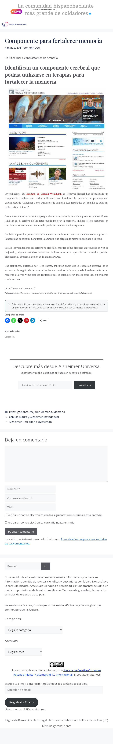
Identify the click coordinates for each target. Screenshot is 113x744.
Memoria (59, 412)
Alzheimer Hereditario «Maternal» (30, 422)
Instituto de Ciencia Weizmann (44, 193)
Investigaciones (18, 412)
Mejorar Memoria (41, 412)
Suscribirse (84, 385)
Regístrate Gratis (21, 702)
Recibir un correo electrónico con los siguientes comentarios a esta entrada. (54, 515)
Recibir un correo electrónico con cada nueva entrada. (41, 522)
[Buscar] (45, 566)
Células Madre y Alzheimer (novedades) (34, 417)
